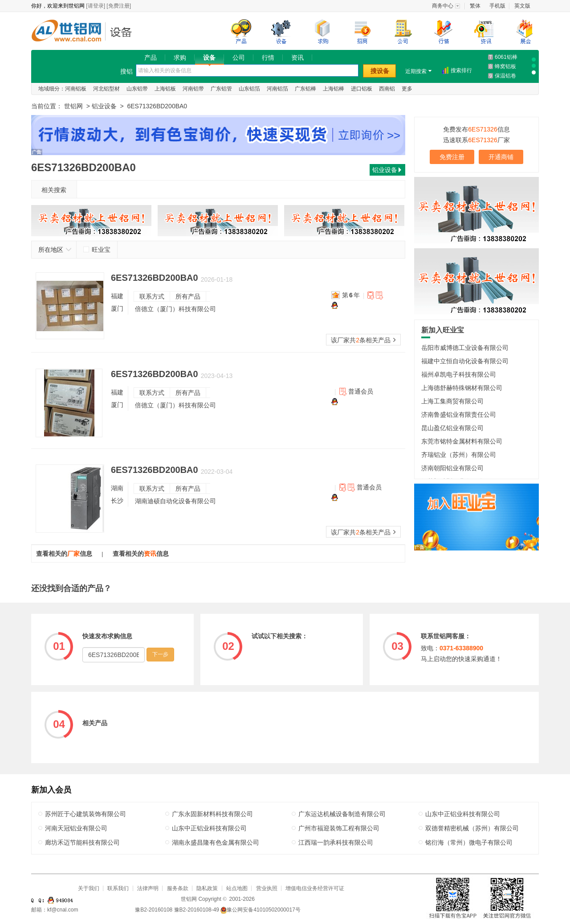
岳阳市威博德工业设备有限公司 (465, 347)
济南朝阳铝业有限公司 (452, 468)
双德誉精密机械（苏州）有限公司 (472, 828)
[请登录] (95, 6)
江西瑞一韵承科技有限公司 (335, 842)
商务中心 (442, 6)
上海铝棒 (333, 89)
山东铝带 (137, 89)
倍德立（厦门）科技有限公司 (175, 308)
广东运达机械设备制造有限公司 (342, 813)
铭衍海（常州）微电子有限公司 (469, 842)
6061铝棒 (506, 57)
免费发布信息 (476, 129)
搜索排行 (461, 70)
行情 (268, 57)
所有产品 (187, 296)
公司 (238, 57)
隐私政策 (207, 888)
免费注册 (452, 156)
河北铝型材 (106, 89)
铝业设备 (123, 31)
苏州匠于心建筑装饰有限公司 (85, 813)
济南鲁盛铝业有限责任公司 (458, 414)
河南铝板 (75, 89)
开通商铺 (501, 156)
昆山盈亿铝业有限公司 (452, 427)
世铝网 (69, 31)
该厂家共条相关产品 (363, 340)
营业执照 (266, 888)
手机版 (497, 6)
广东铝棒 (305, 89)
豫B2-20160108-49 (196, 910)
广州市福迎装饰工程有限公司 (338, 828)
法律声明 (148, 888)
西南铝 (387, 89)
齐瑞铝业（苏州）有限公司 (458, 454)
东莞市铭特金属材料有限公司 (461, 441)
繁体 (475, 6)
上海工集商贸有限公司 (452, 401)
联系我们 (118, 888)
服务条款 (177, 888)
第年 (351, 295)
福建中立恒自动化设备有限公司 (465, 361)
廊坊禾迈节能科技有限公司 (82, 842)
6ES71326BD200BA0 (154, 278)
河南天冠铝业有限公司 (76, 828)
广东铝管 (221, 89)
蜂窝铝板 (505, 66)
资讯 (297, 57)
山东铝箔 (249, 89)
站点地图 (237, 888)
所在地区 (55, 249)
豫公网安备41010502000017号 (260, 910)
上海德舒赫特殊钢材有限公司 (461, 387)
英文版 (522, 6)
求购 (180, 57)
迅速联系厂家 (476, 140)
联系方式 (151, 296)
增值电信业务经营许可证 (314, 888)
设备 (209, 57)
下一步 (160, 654)
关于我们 (88, 888)
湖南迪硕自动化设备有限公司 (175, 501)
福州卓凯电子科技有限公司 (458, 374)
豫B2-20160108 (153, 910)
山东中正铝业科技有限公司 (462, 813)
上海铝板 (165, 89)
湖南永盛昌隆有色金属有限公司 (215, 842)
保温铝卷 (505, 76)
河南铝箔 (277, 89)
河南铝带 (193, 89)
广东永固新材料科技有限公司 (212, 813)
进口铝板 (361, 89)
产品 (150, 57)
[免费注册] (118, 6)
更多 (407, 89)
